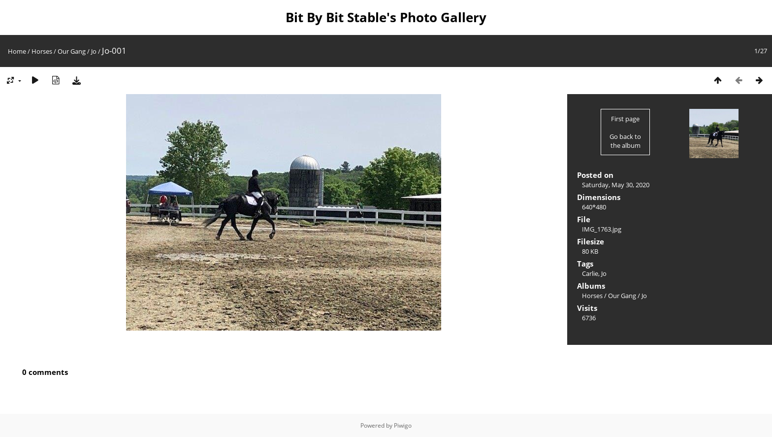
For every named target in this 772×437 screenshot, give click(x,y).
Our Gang (72, 51)
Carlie (590, 273)
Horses (42, 51)
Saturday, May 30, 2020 (615, 184)
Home (17, 51)
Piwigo (403, 425)
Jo (93, 51)
